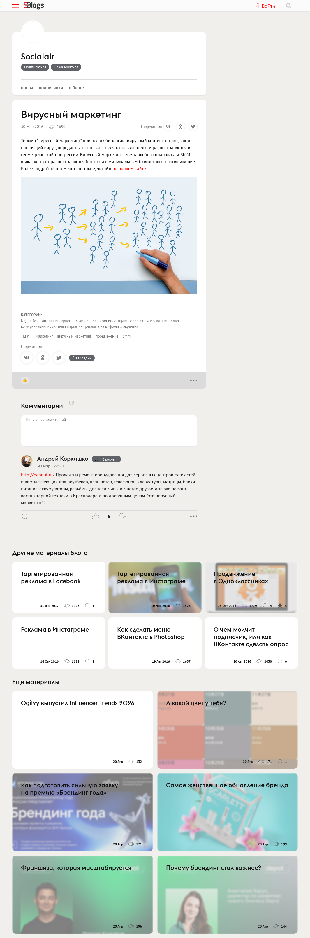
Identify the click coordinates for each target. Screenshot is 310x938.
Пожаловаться (66, 67)
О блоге (76, 87)
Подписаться (35, 67)
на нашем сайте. (130, 168)
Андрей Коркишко (62, 458)
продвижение (107, 336)
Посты (27, 87)
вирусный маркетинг (74, 336)
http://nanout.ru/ (37, 474)
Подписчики (51, 87)
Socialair (37, 56)
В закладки (81, 358)
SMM (127, 336)
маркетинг (44, 336)
